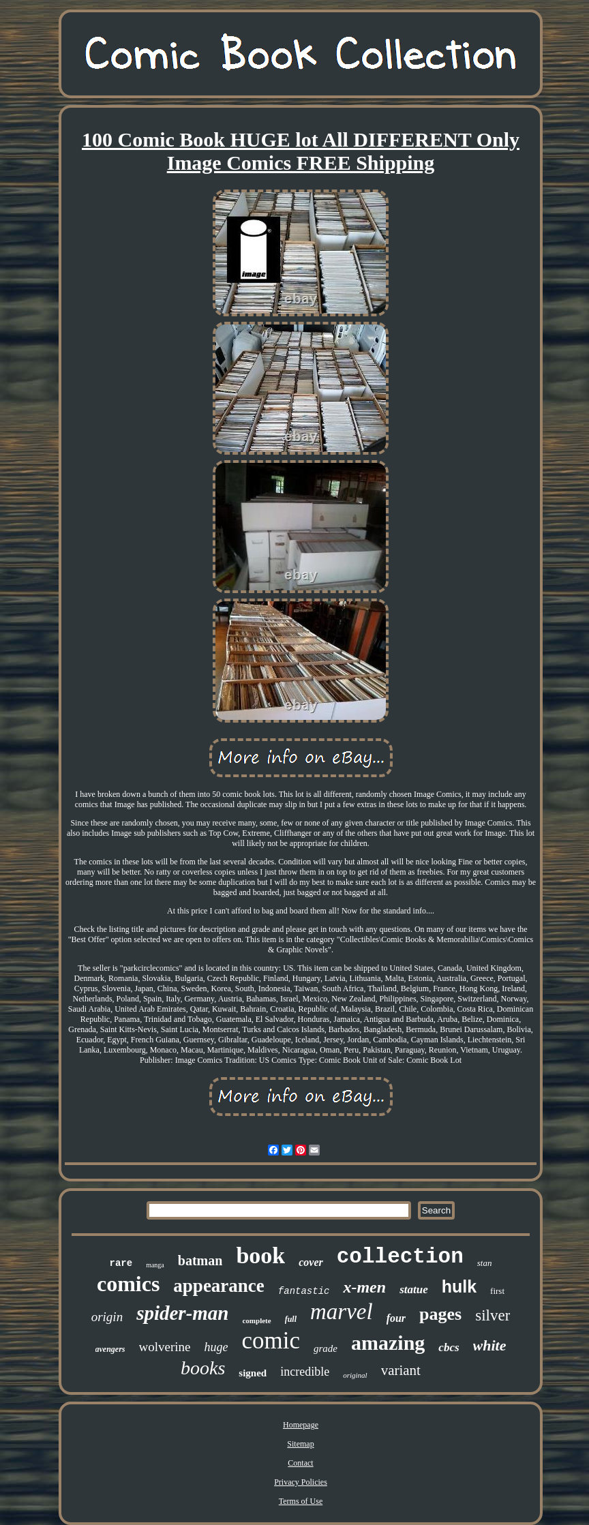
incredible (304, 1371)
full (291, 1319)
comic (271, 1340)
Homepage (300, 1425)
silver (492, 1315)
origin (107, 1317)
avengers (110, 1349)
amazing (388, 1342)
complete (256, 1320)
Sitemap (300, 1444)
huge (216, 1347)
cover (311, 1262)
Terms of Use (300, 1501)
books (203, 1367)
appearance (218, 1285)
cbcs (448, 1347)
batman (200, 1260)
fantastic (304, 1291)
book (260, 1255)
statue (413, 1289)
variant (401, 1370)
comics (128, 1283)
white (490, 1345)
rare (121, 1263)
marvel (341, 1311)
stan (484, 1263)
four (396, 1318)
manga (155, 1265)
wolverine (165, 1347)
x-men (364, 1287)
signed (253, 1373)
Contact (300, 1463)
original (355, 1375)
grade (325, 1348)
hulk (459, 1286)
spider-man (182, 1313)
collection (400, 1257)
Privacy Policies (300, 1482)
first (497, 1291)
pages (440, 1314)
